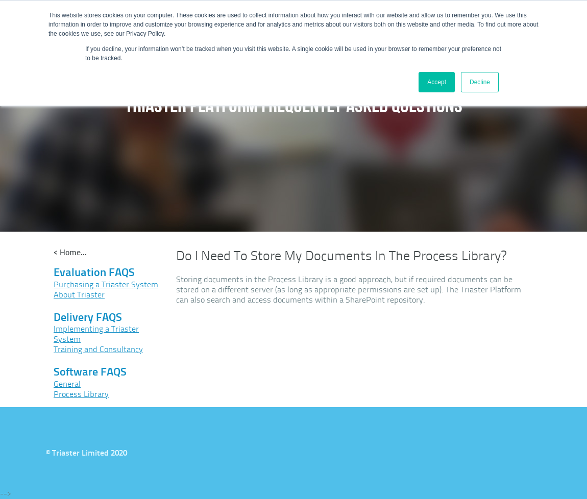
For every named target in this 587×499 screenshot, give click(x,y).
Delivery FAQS (88, 317)
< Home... (70, 252)
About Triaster (79, 295)
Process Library (81, 394)
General (67, 384)
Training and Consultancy (98, 349)
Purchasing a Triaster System (106, 284)
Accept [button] (436, 82)
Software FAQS (90, 372)
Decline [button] (480, 82)
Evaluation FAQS (94, 272)
